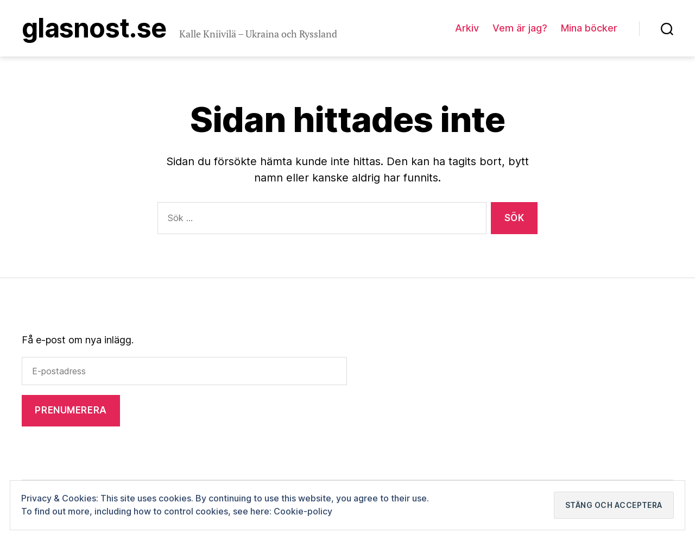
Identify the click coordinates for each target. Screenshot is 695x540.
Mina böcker (589, 28)
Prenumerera (70, 410)
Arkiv (467, 28)
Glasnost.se (94, 28)
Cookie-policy (303, 511)
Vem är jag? (519, 28)
